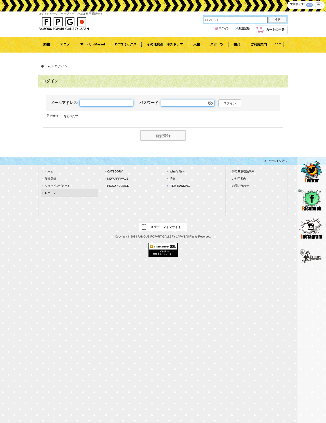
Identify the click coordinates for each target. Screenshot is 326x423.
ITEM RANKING (180, 185)
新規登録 (244, 28)
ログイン (224, 28)
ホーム (49, 171)
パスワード (148, 103)
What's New (177, 171)
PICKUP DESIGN (118, 185)
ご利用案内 (239, 178)
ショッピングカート (57, 185)
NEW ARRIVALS (117, 178)
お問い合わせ (240, 185)
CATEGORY (115, 171)
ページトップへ (278, 160)
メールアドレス (63, 103)
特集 (172, 178)
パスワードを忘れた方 (64, 116)
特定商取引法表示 (243, 171)
